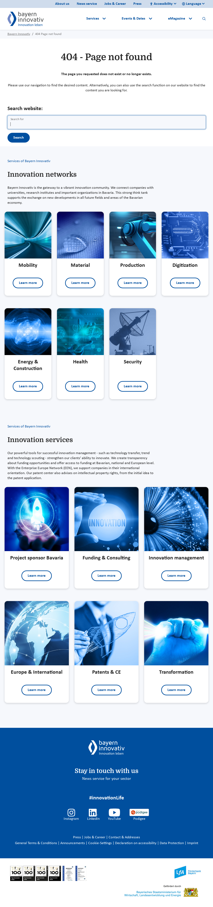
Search (18, 138)
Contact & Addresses (124, 837)
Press (137, 4)
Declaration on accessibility (136, 843)
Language (191, 4)
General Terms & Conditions (36, 843)
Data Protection (172, 843)
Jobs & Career (115, 4)
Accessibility (161, 4)
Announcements (73, 843)
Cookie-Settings (100, 843)
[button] (114, 18)
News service (87, 4)
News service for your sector (106, 779)
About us (62, 4)
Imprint (192, 843)
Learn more (28, 283)
